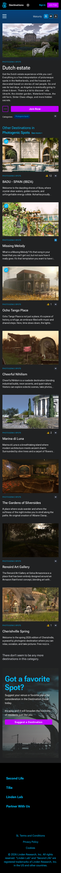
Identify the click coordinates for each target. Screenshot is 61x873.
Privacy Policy (30, 841)
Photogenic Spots (11, 62)
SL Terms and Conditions (30, 835)
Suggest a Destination (28, 722)
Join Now (35, 109)
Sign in (42, 5)
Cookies (30, 848)
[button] (18, 5)
